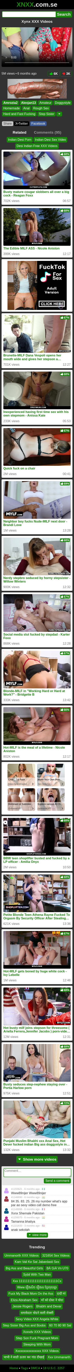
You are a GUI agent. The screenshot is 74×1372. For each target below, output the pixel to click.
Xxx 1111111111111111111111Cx (37, 1280)
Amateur (45, 102)
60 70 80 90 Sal (60, 1325)
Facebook (38, 123)
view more (37, 1235)
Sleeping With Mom (37, 1344)
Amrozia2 (10, 102)
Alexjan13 (28, 102)
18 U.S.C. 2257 (54, 1368)
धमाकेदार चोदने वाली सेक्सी (37, 1312)
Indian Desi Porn (19, 139)
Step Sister (46, 114)
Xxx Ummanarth (59, 1357)
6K (54, 73)
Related (19, 132)
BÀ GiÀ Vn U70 (57, 1268)
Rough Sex (41, 108)
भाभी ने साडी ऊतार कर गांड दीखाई (24, 1357)
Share (7, 123)
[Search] (29, 14)
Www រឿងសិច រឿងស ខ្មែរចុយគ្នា (37, 1287)
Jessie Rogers (23, 1306)
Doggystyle (62, 102)
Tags (24, 1368)
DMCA (35, 1368)
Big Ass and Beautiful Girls (24, 1268)
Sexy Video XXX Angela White (37, 1319)
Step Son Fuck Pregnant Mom (37, 1338)
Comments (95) (47, 132)
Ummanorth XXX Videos (22, 1255)
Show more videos (37, 1159)
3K (66, 73)
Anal (26, 108)
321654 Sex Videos (55, 1255)
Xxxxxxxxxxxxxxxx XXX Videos (37, 1350)
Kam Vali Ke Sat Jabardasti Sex (37, 1261)
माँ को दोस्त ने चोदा (52, 1300)
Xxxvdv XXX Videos (37, 1331)
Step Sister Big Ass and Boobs (24, 1325)
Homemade (11, 108)
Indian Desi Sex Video (50, 139)
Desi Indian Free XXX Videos (37, 146)
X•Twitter (21, 123)
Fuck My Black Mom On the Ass (30, 1293)
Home (13, 1368)
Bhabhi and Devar (48, 1306)
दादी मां (61, 1293)
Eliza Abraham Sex (24, 1300)
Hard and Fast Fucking (19, 114)
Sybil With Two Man (37, 1274)
